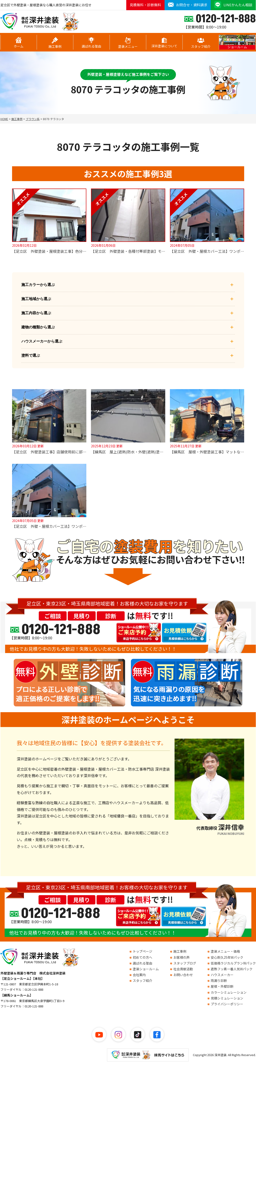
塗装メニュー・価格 (225, 951)
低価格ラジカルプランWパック (233, 963)
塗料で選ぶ (128, 355)
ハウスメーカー (222, 974)
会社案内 (139, 974)
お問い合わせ (183, 974)
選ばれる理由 (91, 42)
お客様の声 (181, 957)
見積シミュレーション (227, 998)
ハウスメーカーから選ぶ (128, 341)
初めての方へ (142, 957)
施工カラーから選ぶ (128, 284)
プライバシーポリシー (227, 1004)
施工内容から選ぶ (128, 313)
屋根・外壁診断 (222, 986)
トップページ (142, 951)
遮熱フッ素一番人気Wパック (232, 969)
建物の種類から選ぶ (128, 327)
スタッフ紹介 (201, 43)
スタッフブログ (184, 963)
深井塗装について (164, 43)
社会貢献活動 (183, 969)
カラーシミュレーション (228, 992)
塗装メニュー (128, 43)
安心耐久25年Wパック (227, 957)
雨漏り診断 (219, 980)
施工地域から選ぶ (128, 299)
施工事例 (55, 43)
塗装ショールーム (146, 969)
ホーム (18, 42)
